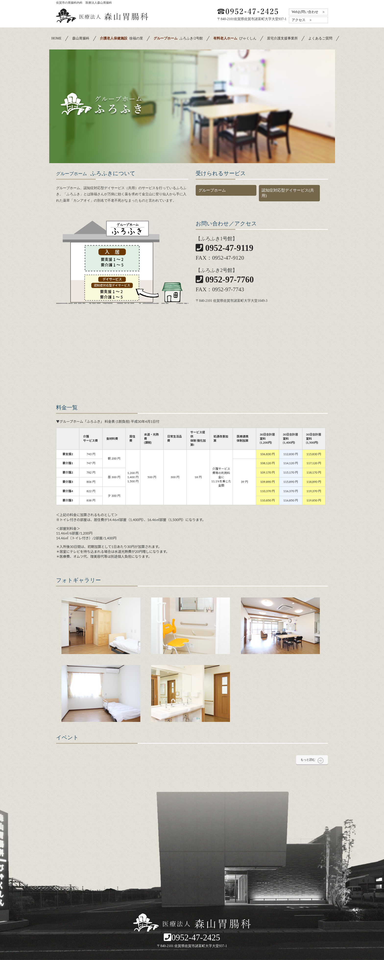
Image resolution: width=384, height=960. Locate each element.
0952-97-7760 (225, 279)
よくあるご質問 (320, 38)
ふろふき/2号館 (178, 38)
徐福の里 (121, 38)
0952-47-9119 (224, 248)
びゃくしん (234, 38)
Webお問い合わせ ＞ (308, 12)
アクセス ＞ (302, 20)
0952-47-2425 (192, 937)
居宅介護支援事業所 (282, 38)
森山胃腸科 (80, 38)
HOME (56, 38)
